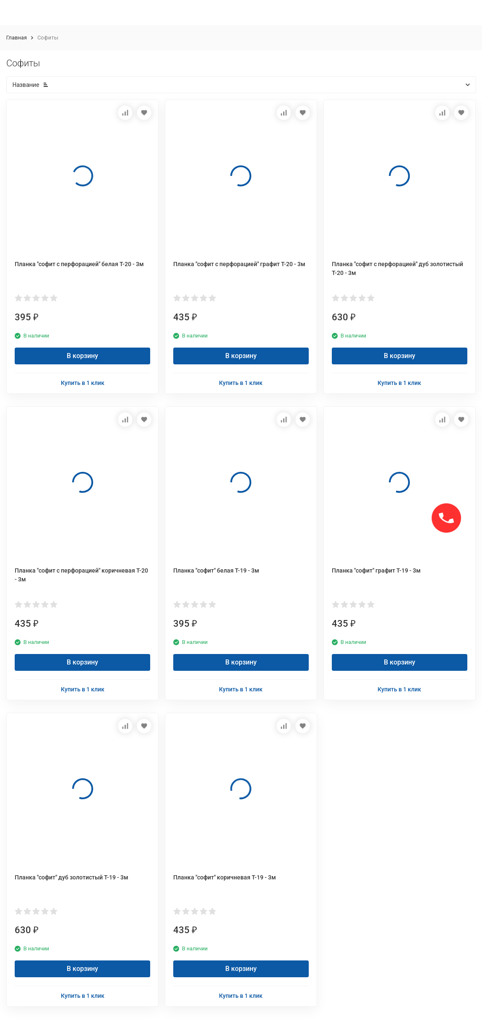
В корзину (82, 356)
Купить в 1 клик (82, 382)
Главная (16, 37)
